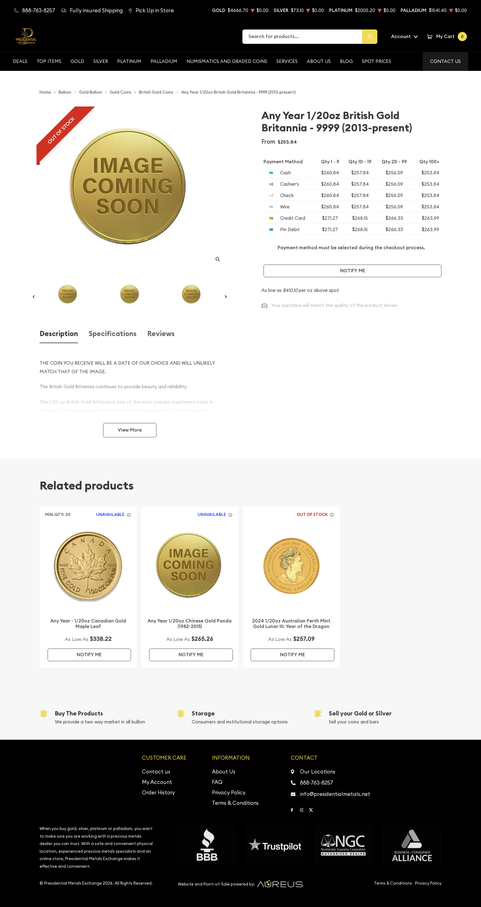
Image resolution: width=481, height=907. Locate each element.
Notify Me (352, 270)
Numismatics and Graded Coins (227, 61)
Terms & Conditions (235, 803)
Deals (20, 61)
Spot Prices (376, 61)
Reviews (161, 334)
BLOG (346, 61)
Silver (100, 61)
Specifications (113, 334)
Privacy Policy (228, 792)
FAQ (217, 782)
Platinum (129, 61)
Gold (77, 61)
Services (287, 61)
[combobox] (302, 36)
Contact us (156, 771)
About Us (319, 61)
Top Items (49, 61)
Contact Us (445, 61)
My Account (157, 782)
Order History (158, 792)
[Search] (369, 36)
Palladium (164, 61)
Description (59, 334)
